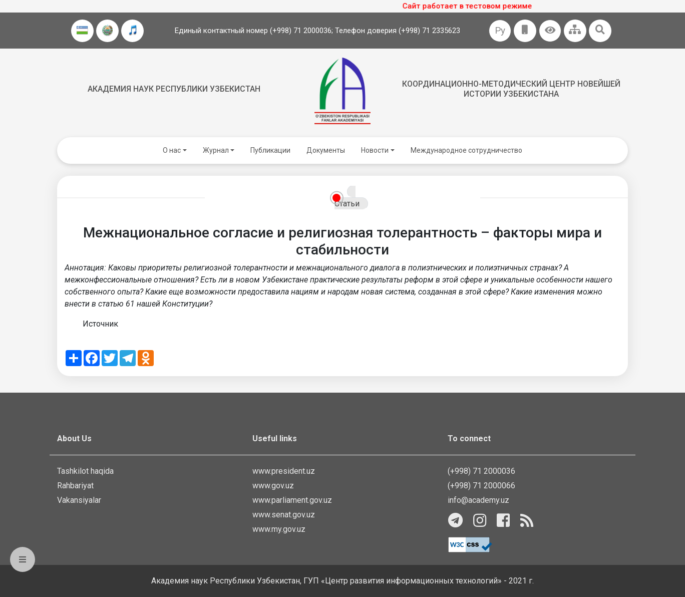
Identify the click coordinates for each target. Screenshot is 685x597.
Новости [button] (375, 150)
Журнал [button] (216, 150)
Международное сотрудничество (466, 150)
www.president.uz (283, 471)
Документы (325, 150)
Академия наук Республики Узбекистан (174, 89)
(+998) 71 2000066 (481, 485)
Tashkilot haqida (85, 471)
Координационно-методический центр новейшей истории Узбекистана (511, 88)
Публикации (270, 150)
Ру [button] (500, 30)
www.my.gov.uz (278, 529)
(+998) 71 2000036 (481, 471)
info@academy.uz (478, 500)
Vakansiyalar (79, 500)
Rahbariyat (75, 485)
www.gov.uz (273, 485)
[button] (550, 31)
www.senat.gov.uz (283, 514)
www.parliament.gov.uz (292, 500)
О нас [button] (172, 150)
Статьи (347, 203)
